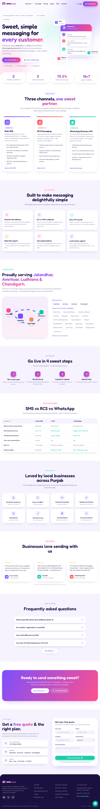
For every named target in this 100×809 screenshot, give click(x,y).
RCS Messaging (38, 788)
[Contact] (13, 797)
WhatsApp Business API (41, 791)
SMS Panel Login (38, 797)
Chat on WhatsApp (31, 60)
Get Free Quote (90, 4)
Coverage (38, 4)
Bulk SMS (36, 785)
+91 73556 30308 (82, 785)
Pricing (45, 4)
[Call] (8, 797)
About (52, 4)
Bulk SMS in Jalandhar (61, 785)
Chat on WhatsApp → (83, 796)
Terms (89, 806)
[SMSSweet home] (9, 3)
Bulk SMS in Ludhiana (61, 791)
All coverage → (59, 797)
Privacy (84, 806)
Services (29, 4)
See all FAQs (50, 652)
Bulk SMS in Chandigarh (62, 794)
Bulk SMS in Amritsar (61, 788)
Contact (64, 4)
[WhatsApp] (4, 797)
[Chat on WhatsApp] (95, 804)
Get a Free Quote (11, 60)
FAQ (57, 4)
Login (79, 4)
